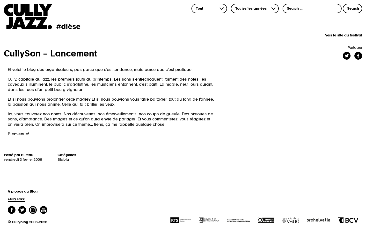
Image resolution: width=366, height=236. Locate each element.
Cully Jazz (16, 199)
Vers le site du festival (343, 35)
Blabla (63, 159)
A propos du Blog (23, 191)
